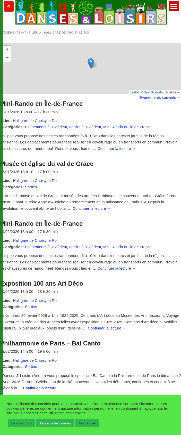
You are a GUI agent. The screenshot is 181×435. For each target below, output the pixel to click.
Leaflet (135, 92)
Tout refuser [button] (87, 423)
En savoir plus (21, 423)
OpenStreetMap (154, 92)
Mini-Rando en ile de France (127, 127)
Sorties (31, 187)
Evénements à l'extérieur (46, 127)
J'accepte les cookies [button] (55, 423)
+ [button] (7, 50)
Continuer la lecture (117, 148)
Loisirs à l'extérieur (85, 127)
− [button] (7, 58)
